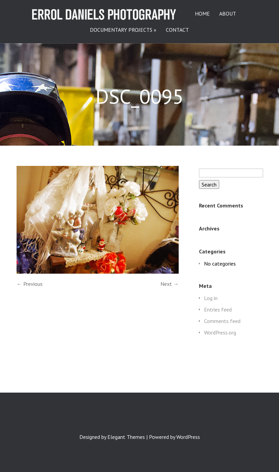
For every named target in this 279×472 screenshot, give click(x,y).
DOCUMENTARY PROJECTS (121, 30)
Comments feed (222, 321)
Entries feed (218, 309)
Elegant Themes (126, 436)
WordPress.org (220, 332)
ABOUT (227, 14)
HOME (202, 14)
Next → (169, 283)
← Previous (30, 283)
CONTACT (177, 30)
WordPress (188, 436)
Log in (211, 298)
